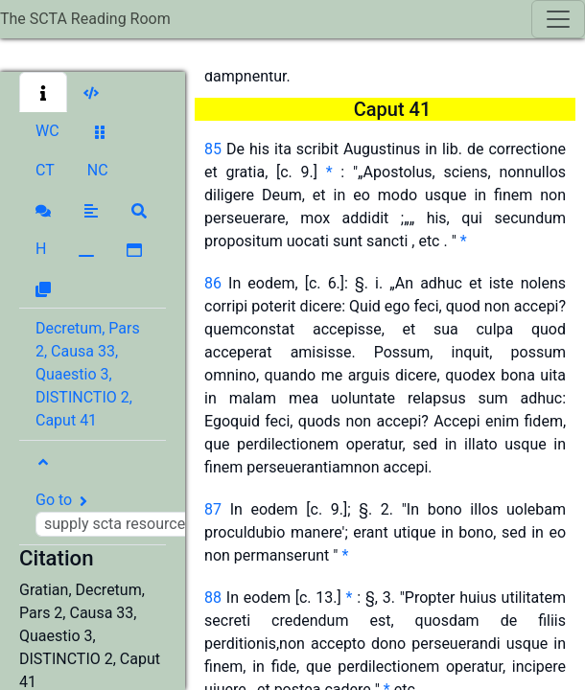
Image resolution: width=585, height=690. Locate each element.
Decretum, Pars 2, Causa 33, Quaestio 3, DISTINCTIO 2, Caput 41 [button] (87, 374)
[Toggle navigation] (558, 19)
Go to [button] (141, 514)
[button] (43, 92)
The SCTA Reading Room (85, 19)
